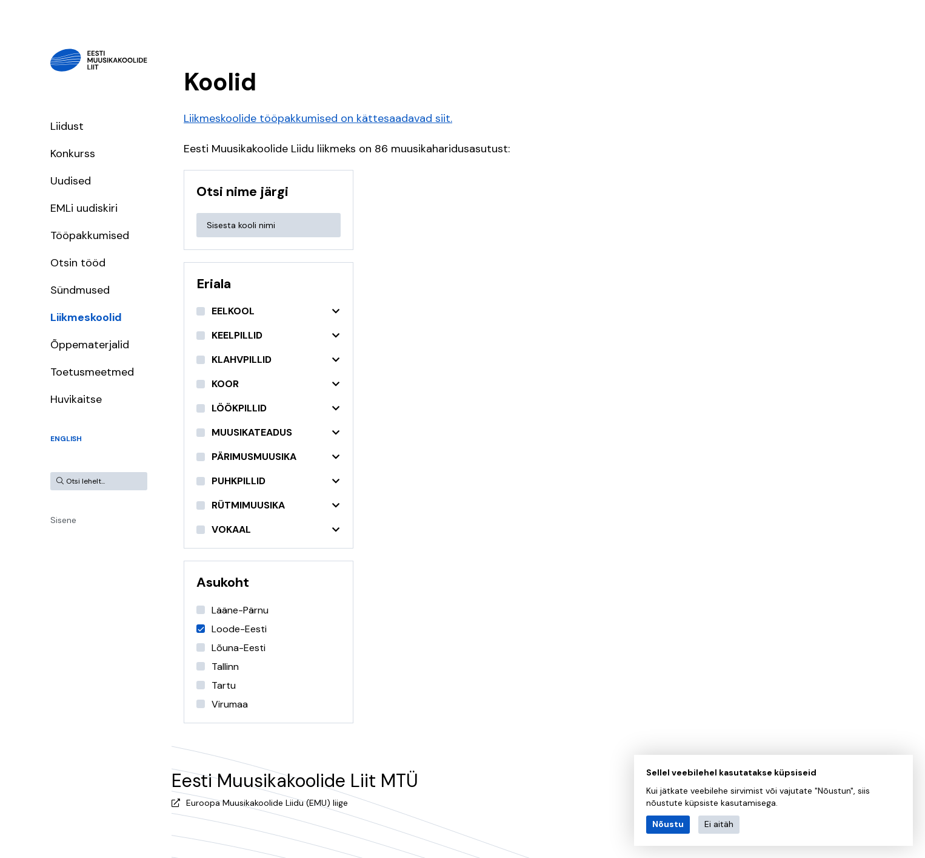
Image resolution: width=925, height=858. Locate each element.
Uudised (70, 181)
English (66, 439)
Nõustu (668, 824)
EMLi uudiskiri (84, 208)
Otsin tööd (77, 263)
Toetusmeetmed (92, 372)
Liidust (67, 126)
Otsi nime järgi (242, 191)
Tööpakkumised (89, 235)
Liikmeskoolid (86, 317)
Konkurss (72, 153)
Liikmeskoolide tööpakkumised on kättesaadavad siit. (318, 118)
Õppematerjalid (89, 345)
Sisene (63, 520)
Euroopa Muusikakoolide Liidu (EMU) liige (267, 802)
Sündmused (80, 290)
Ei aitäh (718, 824)
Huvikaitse (76, 399)
